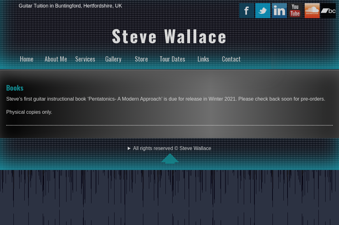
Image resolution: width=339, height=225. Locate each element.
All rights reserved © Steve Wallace (169, 155)
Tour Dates (172, 58)
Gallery (113, 58)
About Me (56, 58)
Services (85, 58)
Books (14, 87)
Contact (231, 58)
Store (141, 58)
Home (26, 58)
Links (203, 58)
